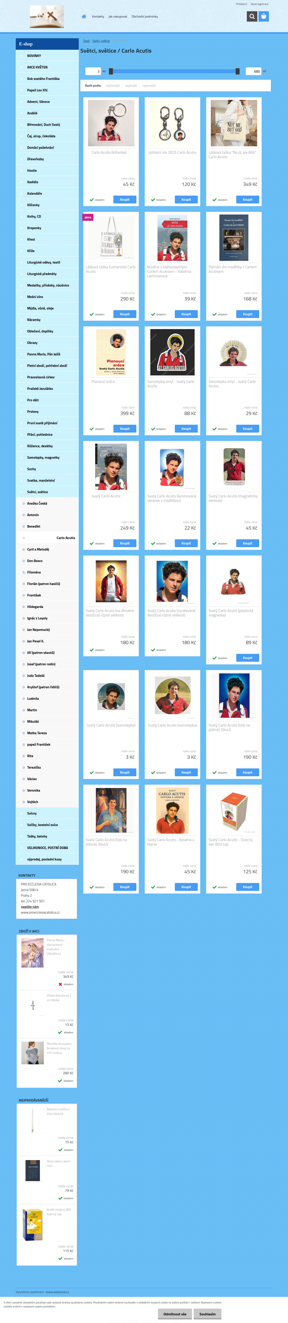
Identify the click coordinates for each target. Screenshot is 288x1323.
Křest (31, 239)
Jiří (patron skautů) (40, 652)
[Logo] (47, 16)
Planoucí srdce (103, 381)
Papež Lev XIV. (37, 90)
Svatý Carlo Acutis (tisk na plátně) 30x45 (229, 727)
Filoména (34, 572)
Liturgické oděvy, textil (43, 262)
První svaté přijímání (42, 423)
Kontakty (98, 16)
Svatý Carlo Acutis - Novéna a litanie (170, 842)
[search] (252, 16)
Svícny (32, 813)
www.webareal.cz (57, 1291)
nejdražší (131, 85)
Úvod (86, 40)
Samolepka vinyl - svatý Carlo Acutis (170, 383)
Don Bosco (35, 560)
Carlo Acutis (66, 537)
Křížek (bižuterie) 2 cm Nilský (59, 997)
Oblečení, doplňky (40, 331)
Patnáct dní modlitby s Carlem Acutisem (232, 269)
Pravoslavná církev (41, 377)
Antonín (33, 514)
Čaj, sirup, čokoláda (41, 136)
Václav (32, 778)
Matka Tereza (37, 733)
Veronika (33, 790)
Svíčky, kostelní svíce (42, 824)
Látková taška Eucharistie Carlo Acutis (111, 269)
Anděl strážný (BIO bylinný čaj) (59, 1211)
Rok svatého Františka (43, 78)
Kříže (31, 250)
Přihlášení (241, 4)
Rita (30, 756)
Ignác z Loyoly (37, 618)
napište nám (30, 906)
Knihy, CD (34, 216)
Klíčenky (33, 205)
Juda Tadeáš (36, 675)
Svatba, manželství (41, 480)
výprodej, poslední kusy (44, 859)
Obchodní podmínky (145, 16)
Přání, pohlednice (39, 434)
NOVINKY (34, 55)
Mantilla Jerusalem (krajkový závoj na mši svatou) (59, 1048)
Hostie (32, 170)
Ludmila (33, 698)
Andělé (32, 113)
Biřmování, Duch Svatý (43, 124)
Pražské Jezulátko (40, 388)
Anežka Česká (37, 503)
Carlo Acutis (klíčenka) (109, 152)
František (34, 595)
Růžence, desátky (40, 446)
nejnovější (149, 85)
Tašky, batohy (37, 836)
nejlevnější (113, 85)
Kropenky (34, 227)
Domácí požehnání (40, 147)
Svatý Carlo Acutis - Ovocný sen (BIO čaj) (231, 842)
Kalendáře (34, 193)
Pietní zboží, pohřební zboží (47, 365)
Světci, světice (37, 491)
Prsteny (32, 411)
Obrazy (32, 342)
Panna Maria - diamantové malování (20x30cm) (56, 947)
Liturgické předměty (41, 273)
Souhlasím (207, 1314)
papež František (38, 744)
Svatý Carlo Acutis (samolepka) (110, 725)
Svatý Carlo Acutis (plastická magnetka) (231, 612)
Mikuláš (33, 721)
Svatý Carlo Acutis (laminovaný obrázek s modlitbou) (171, 498)
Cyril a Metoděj (38, 549)
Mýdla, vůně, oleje (40, 308)
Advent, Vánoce (38, 101)
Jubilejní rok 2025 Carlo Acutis (172, 152)
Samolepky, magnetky (43, 457)
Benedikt (33, 526)
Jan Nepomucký (38, 629)
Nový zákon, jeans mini (58, 1163)
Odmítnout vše (175, 1314)
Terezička (34, 767)
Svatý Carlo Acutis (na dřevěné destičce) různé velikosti (110, 612)
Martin (32, 710)
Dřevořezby (35, 159)
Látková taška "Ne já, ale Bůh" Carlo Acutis (232, 154)
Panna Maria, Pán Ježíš (43, 354)
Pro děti (33, 400)
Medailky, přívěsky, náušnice (48, 285)
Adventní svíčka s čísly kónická (58, 1111)
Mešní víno (35, 296)
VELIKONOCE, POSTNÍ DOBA (47, 847)
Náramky (33, 319)
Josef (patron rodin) (41, 664)
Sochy (31, 469)
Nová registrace (259, 4)
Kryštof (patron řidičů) (43, 687)
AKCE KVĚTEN (37, 67)
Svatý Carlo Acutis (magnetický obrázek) (233, 498)
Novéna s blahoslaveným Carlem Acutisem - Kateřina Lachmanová (169, 271)
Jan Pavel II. (35, 641)
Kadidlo (32, 182)
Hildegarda (35, 606)
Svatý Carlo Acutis (106, 496)
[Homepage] (84, 16)
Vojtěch (32, 801)
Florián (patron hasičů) (43, 583)
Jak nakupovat (117, 16)
